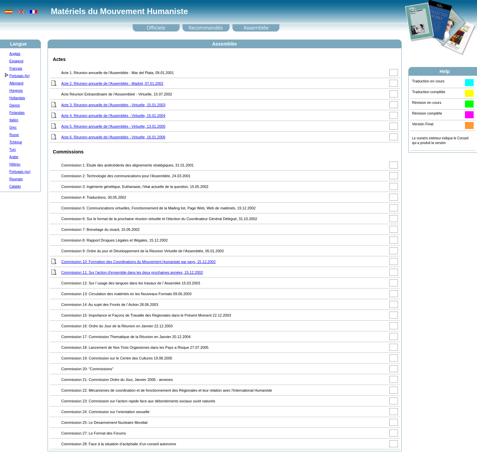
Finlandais (17, 113)
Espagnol (16, 61)
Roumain (16, 179)
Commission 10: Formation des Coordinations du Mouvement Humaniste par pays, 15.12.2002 (138, 262)
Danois (14, 105)
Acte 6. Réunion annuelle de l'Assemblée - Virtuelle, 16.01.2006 (113, 137)
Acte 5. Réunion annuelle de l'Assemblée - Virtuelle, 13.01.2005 (113, 126)
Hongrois (16, 90)
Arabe (13, 157)
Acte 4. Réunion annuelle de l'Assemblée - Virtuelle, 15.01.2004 (113, 116)
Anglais (14, 54)
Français (15, 68)
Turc (12, 149)
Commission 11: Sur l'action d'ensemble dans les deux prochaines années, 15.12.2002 (132, 272)
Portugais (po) (19, 172)
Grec (13, 127)
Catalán (15, 186)
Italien (13, 120)
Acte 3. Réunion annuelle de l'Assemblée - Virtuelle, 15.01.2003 (113, 105)
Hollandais (17, 98)
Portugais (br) (19, 76)
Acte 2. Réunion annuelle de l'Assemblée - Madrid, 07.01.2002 (112, 83)
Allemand (16, 83)
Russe (14, 135)
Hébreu (14, 164)
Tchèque (15, 142)
